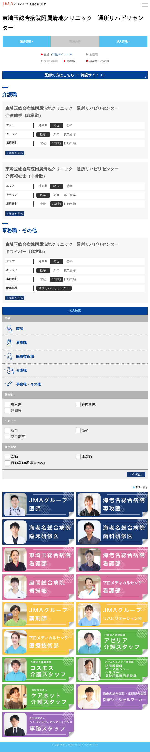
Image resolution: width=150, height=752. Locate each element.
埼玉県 (13, 404)
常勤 (11, 456)
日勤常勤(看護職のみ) (25, 463)
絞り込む (136, 474)
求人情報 (123, 41)
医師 (58, 54)
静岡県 (13, 410)
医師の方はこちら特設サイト (74, 75)
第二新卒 (15, 436)
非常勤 (83, 456)
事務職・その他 (99, 61)
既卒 (11, 430)
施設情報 (27, 41)
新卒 (82, 430)
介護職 (71, 61)
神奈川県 (85, 404)
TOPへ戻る (142, 487)
